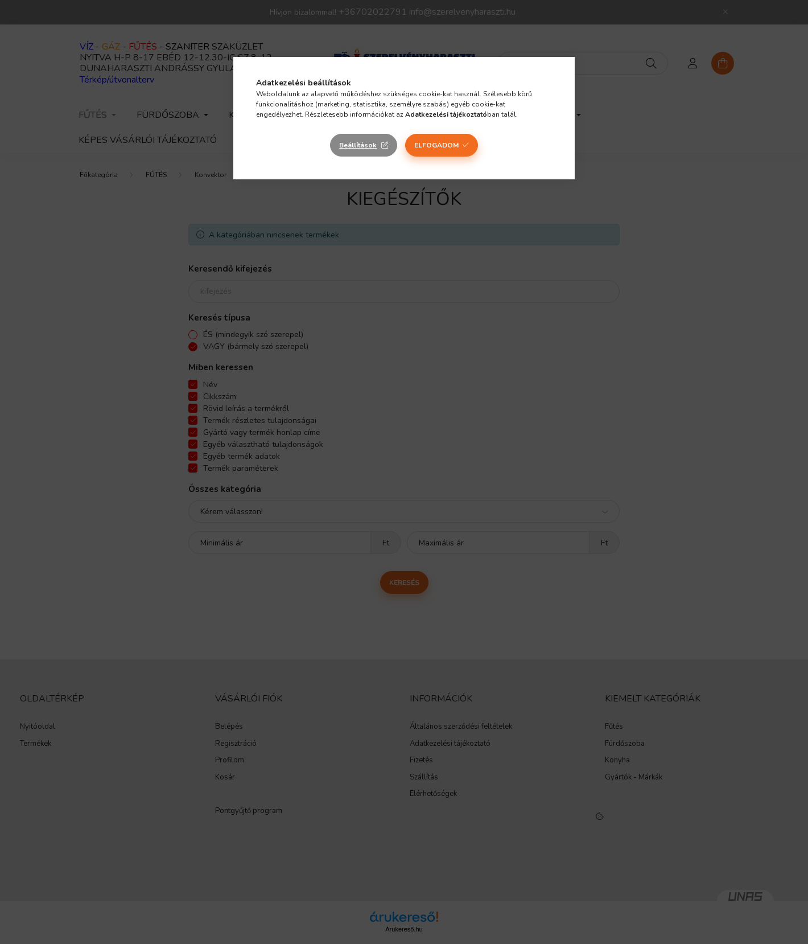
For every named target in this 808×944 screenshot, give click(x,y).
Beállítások (358, 145)
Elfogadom (436, 145)
